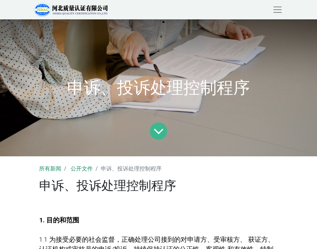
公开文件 (82, 168)
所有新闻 (50, 168)
